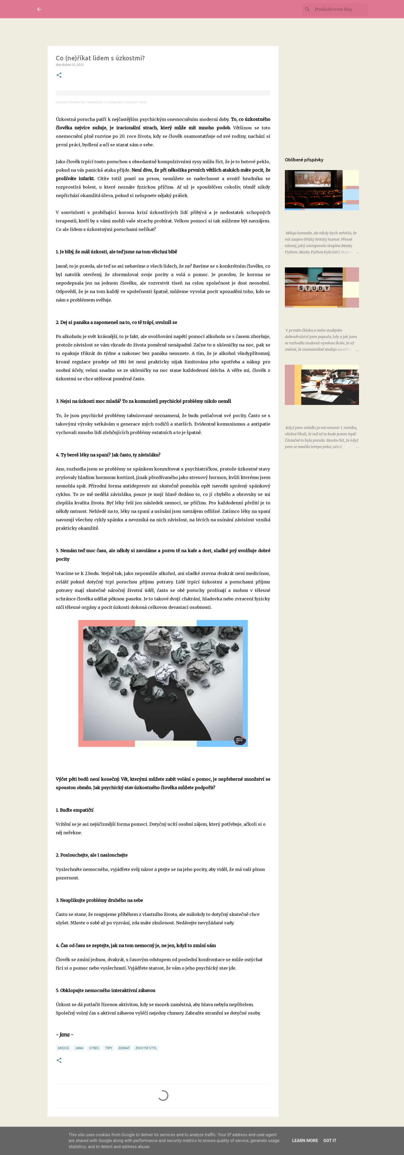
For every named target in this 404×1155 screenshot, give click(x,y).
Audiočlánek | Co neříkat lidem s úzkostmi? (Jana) (116, 102)
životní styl (146, 1048)
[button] (59, 75)
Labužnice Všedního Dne (71, 102)
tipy (108, 1048)
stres (94, 1048)
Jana (79, 1048)
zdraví (123, 1048)
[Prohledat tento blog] (340, 9)
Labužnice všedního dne (93, 9)
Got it (329, 1140)
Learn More (305, 1140)
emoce (63, 1048)
